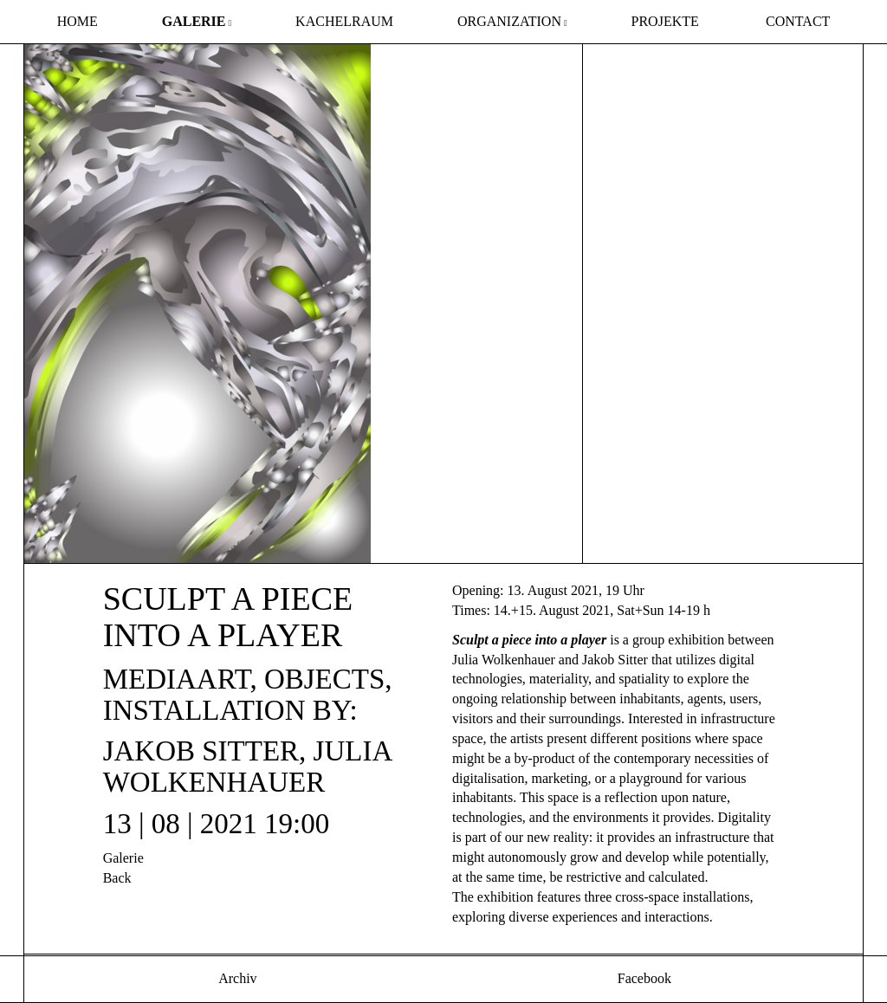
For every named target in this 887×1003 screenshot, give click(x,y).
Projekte (665, 21)
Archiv (236, 978)
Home (77, 21)
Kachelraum (344, 21)
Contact (798, 21)
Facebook (642, 978)
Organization (509, 21)
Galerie (194, 21)
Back (117, 877)
